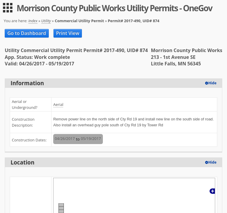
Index (33, 20)
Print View (68, 33)
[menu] (7, 7)
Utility (46, 20)
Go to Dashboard (26, 33)
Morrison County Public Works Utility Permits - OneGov (114, 8)
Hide (212, 82)
